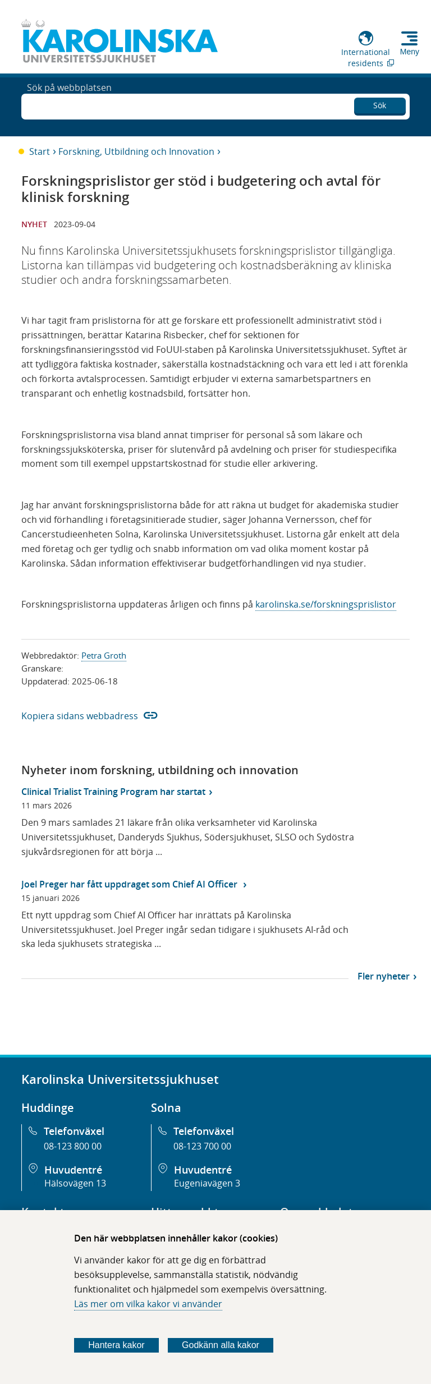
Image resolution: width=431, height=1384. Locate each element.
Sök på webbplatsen (69, 105)
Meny (409, 51)
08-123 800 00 (73, 1146)
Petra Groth (103, 655)
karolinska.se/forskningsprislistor (325, 604)
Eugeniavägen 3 (207, 1183)
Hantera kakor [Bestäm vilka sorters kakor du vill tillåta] (116, 1345)
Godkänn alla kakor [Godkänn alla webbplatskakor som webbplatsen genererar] (220, 1345)
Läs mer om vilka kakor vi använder (148, 1304)
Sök (379, 103)
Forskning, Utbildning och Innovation (136, 151)
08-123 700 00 (202, 1146)
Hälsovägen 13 (75, 1183)
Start (39, 151)
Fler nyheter (383, 976)
